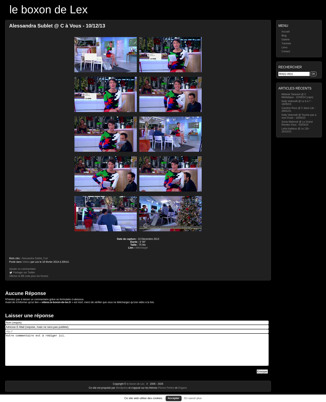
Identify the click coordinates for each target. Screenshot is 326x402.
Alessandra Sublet (32, 258)
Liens (285, 47)
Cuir (45, 258)
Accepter (173, 398)
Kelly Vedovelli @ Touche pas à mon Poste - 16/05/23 (299, 116)
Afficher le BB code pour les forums (28, 276)
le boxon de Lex (48, 9)
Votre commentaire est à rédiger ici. (137, 353)
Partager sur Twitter (24, 272)
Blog (284, 35)
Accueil (286, 31)
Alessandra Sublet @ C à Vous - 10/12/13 (57, 26)
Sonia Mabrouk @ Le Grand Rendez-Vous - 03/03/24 (297, 123)
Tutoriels (286, 43)
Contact (286, 51)
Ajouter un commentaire (22, 269)
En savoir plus (193, 398)
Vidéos (26, 261)
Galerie (286, 39)
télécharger (142, 247)
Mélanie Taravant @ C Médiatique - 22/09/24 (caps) (297, 96)
